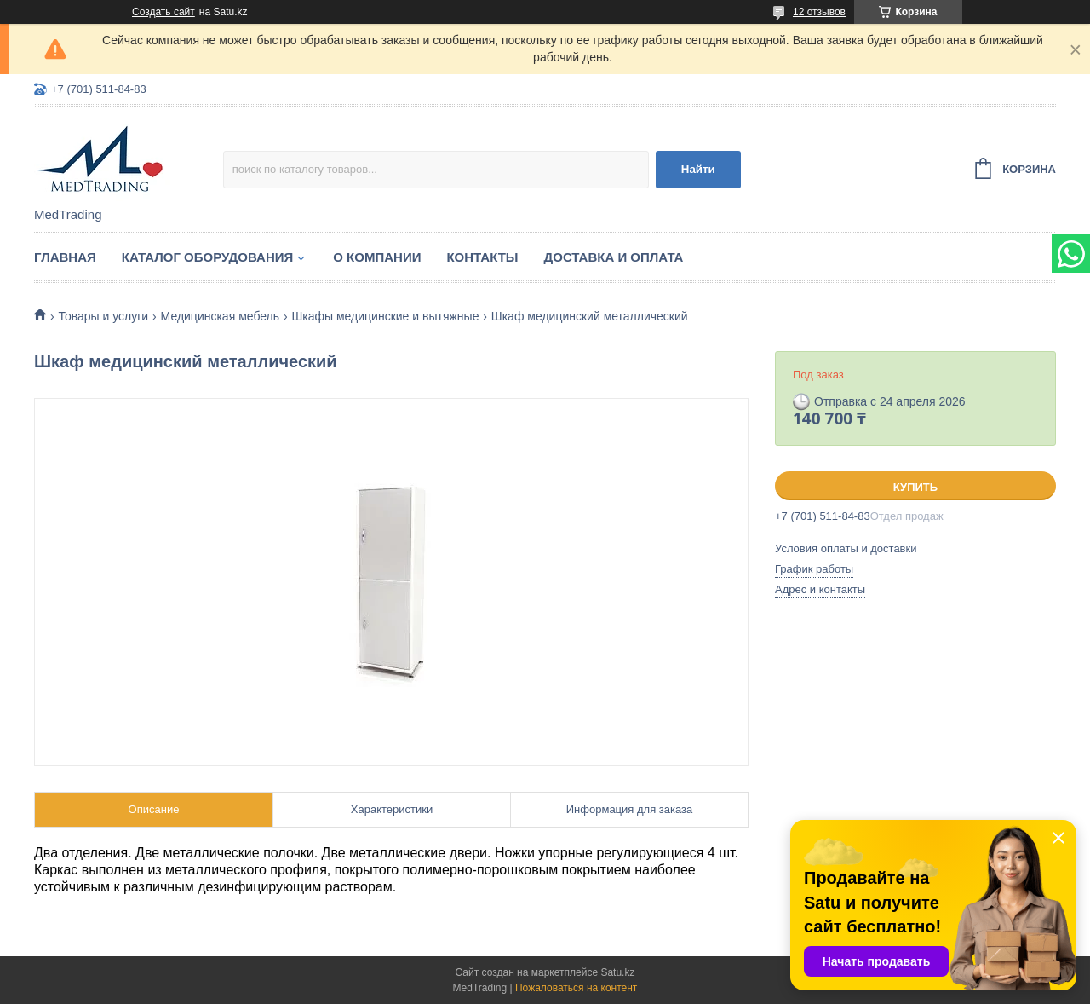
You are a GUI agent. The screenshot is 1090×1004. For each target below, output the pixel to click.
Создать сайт (163, 12)
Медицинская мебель (220, 316)
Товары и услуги (103, 316)
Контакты (482, 257)
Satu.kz (617, 972)
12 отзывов (819, 12)
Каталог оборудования (208, 257)
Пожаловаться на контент (576, 988)
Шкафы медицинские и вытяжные (385, 316)
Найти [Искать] (698, 169)
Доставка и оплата (614, 257)
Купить (915, 487)
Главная (65, 257)
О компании (377, 257)
